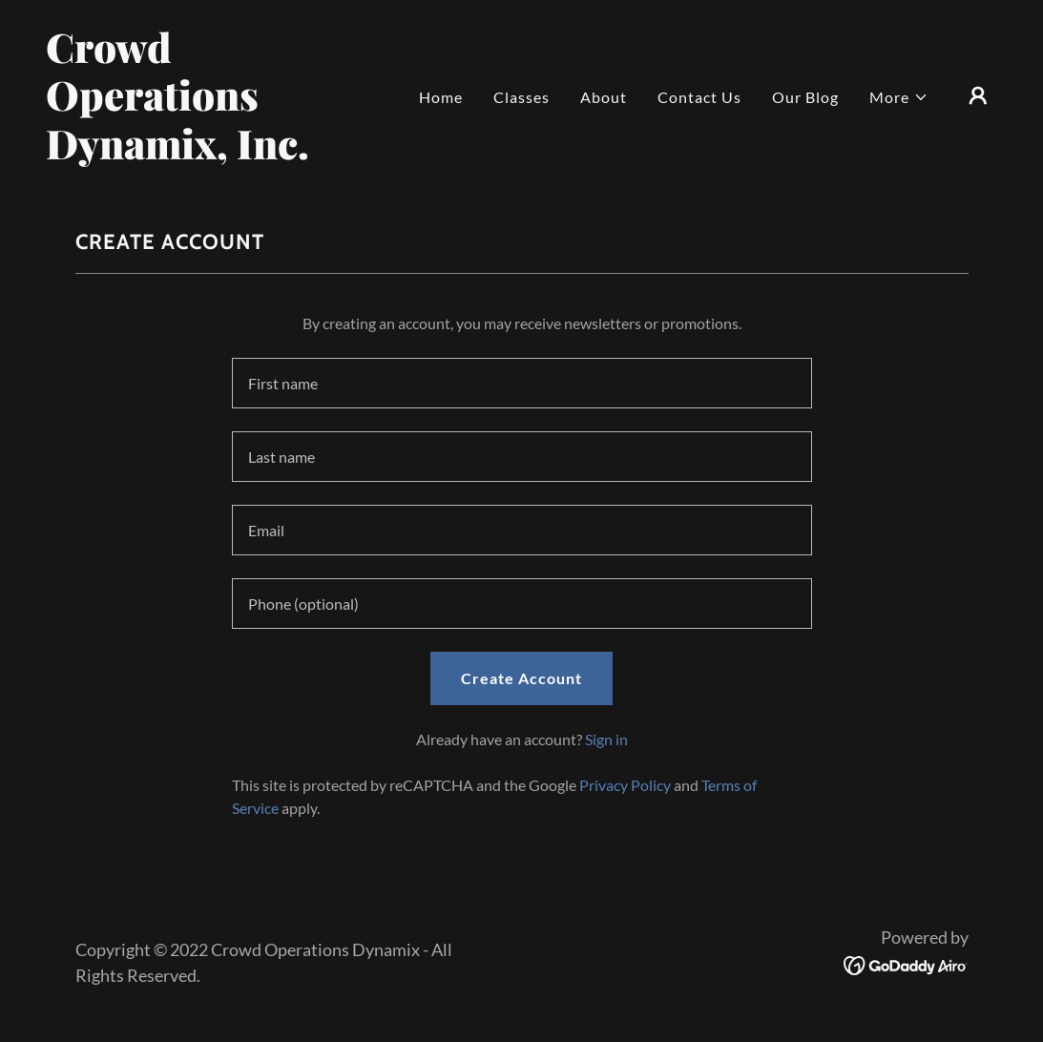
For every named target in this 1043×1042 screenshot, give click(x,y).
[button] (898, 97)
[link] (179, 153)
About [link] (603, 97)
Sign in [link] (606, 739)
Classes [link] (521, 97)
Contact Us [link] (699, 97)
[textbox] (522, 383)
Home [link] (441, 97)
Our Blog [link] (805, 97)
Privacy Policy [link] (625, 785)
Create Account (521, 678)
